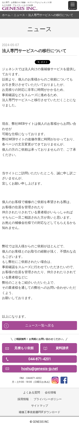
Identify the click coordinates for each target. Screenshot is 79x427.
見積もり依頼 (24, 348)
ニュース (19, 15)
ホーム (6, 15)
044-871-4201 (39, 359)
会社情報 (50, 392)
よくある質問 (31, 392)
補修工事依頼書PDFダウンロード (39, 412)
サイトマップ (39, 405)
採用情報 (23, 399)
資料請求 (62, 348)
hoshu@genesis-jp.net (39, 369)
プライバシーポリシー (48, 399)
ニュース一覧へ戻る (39, 325)
